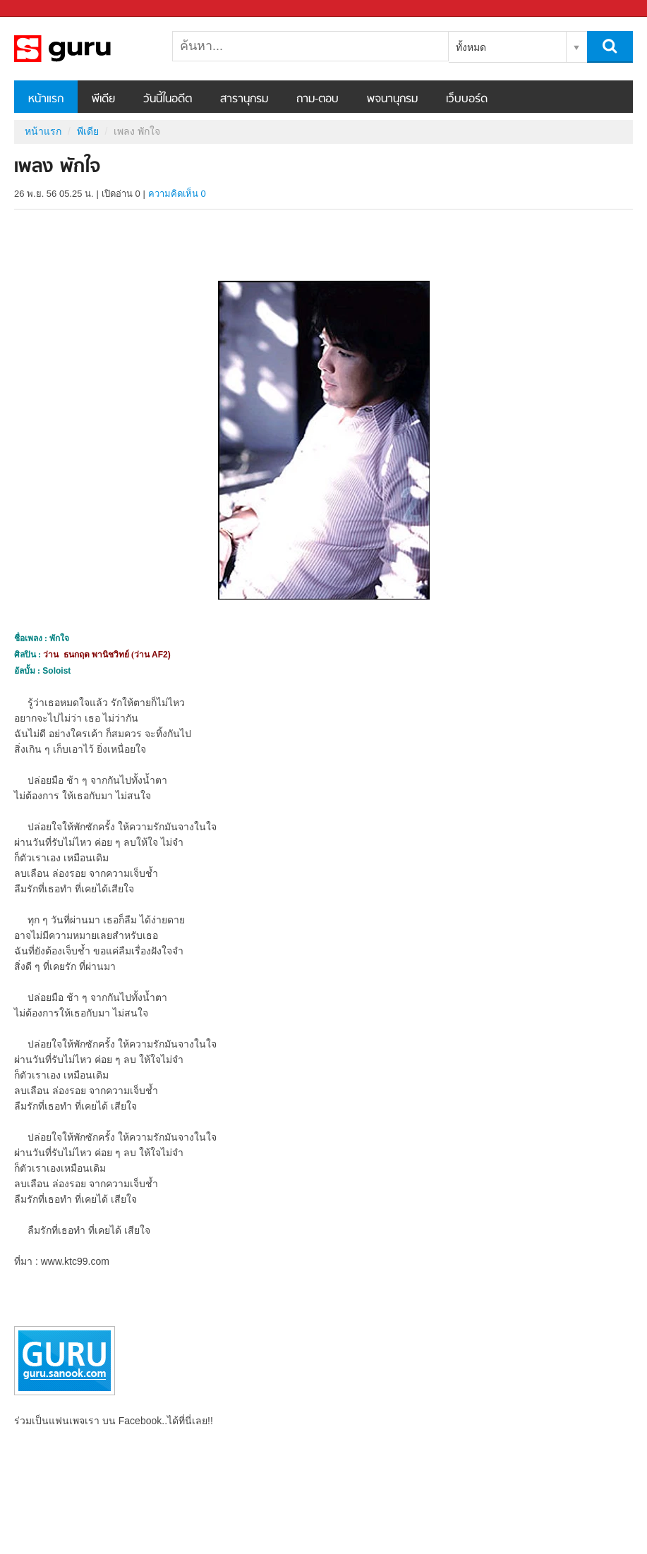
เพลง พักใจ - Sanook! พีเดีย (88, 49)
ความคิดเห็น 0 (177, 193)
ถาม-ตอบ (317, 99)
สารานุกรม (244, 99)
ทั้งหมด (471, 47)
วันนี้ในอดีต (167, 99)
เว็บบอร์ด (467, 99)
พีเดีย (103, 99)
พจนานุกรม (392, 99)
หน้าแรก (46, 99)
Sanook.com (42, 9)
